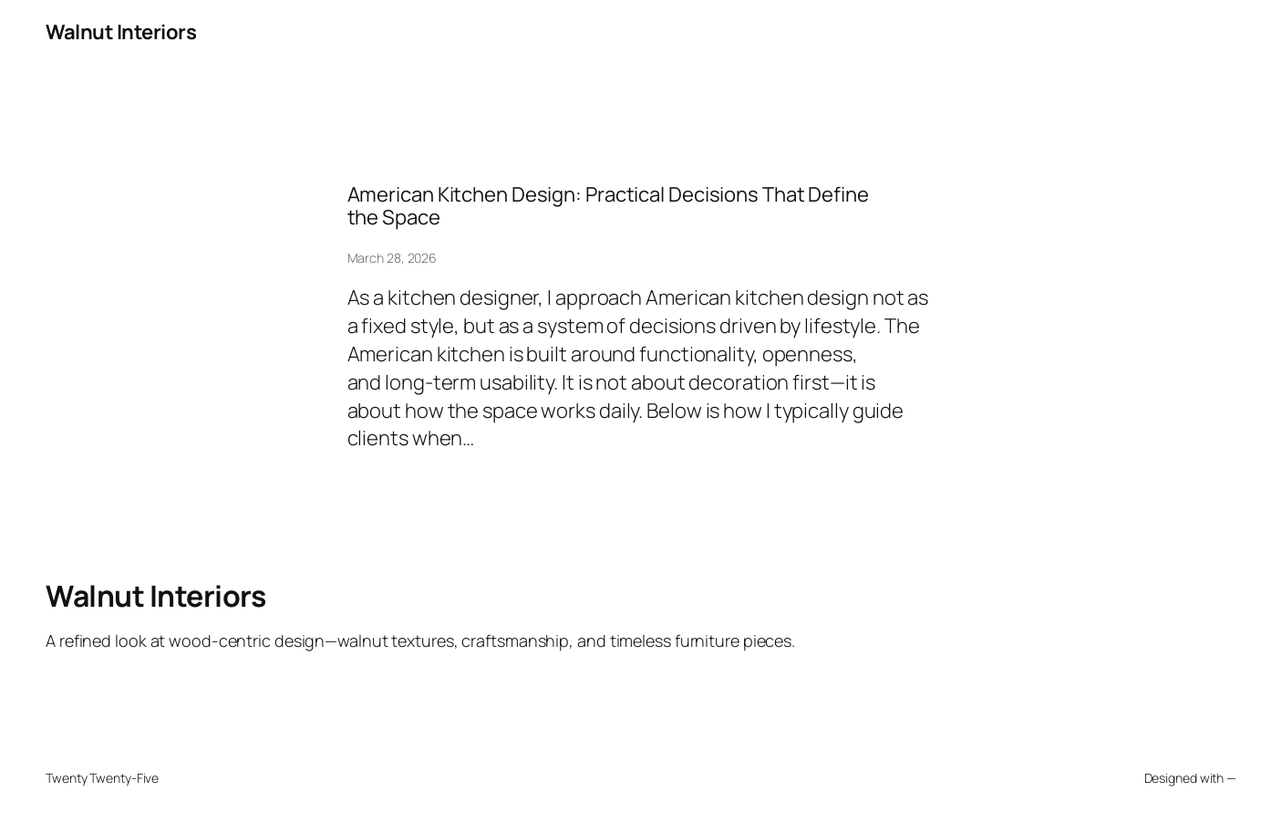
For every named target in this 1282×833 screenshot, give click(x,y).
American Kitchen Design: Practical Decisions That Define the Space (608, 206)
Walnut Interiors (121, 32)
